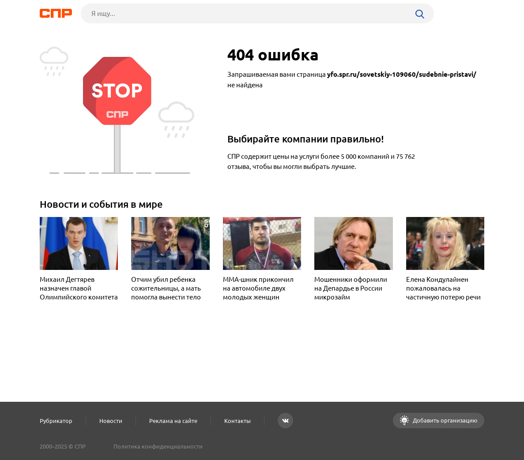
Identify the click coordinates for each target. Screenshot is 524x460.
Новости (110, 420)
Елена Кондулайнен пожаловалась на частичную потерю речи (443, 288)
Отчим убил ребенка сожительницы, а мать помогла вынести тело (166, 288)
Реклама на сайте (173, 420)
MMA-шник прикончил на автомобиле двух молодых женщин (258, 288)
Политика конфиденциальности (158, 446)
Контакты (237, 420)
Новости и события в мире (101, 204)
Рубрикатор (56, 420)
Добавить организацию (444, 420)
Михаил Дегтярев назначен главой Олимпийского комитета (79, 288)
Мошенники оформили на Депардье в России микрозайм (350, 288)
